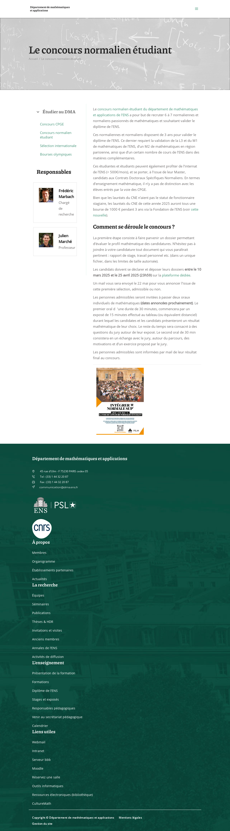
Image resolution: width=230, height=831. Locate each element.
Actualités (39, 579)
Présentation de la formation (53, 673)
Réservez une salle (46, 777)
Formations (40, 682)
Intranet (38, 751)
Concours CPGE (52, 124)
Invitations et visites (47, 630)
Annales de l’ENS (44, 648)
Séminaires (40, 604)
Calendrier (40, 726)
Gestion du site (42, 824)
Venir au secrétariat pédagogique (57, 717)
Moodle (37, 768)
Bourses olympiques (56, 154)
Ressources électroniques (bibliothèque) (62, 795)
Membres (39, 552)
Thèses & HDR (42, 621)
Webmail (38, 742)
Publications (41, 613)
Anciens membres (45, 639)
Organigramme (43, 561)
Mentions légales (130, 818)
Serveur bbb (41, 759)
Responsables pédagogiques (53, 708)
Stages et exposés (45, 699)
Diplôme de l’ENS (45, 690)
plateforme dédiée (176, 275)
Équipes (38, 595)
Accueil (33, 58)
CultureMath (41, 803)
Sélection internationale (58, 145)
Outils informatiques (47, 786)
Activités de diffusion (48, 657)
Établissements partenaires (52, 570)
